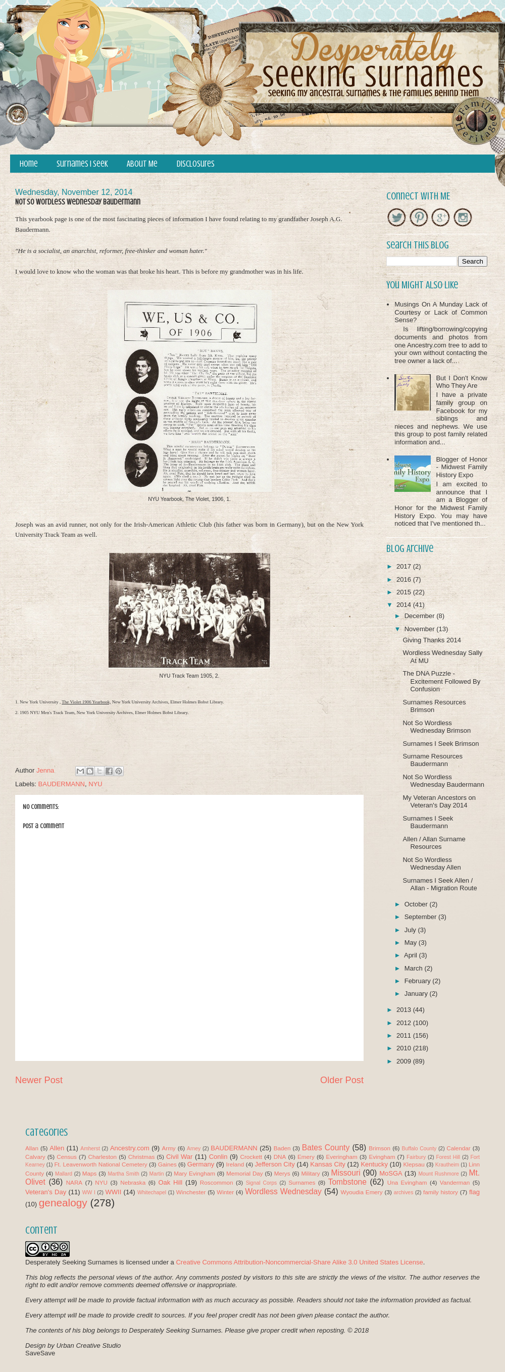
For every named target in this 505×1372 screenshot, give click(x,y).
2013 (404, 1009)
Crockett (251, 1156)
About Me (142, 164)
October (417, 904)
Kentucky (374, 1164)
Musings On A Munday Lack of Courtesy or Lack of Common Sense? (440, 312)
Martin (156, 1174)
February (419, 981)
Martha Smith (123, 1174)
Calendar (458, 1148)
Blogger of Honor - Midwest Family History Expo (461, 467)
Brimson (379, 1148)
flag (474, 1192)
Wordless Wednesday (283, 1191)
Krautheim (447, 1164)
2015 (404, 592)
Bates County (325, 1147)
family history (440, 1192)
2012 (404, 1023)
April (411, 955)
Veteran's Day (45, 1192)
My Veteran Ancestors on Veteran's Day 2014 (439, 801)
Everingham (341, 1156)
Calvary (35, 1156)
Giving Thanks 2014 (431, 640)
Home (29, 164)
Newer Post (39, 1080)
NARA (74, 1182)
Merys (282, 1173)
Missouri (346, 1172)
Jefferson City (274, 1164)
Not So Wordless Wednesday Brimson (436, 727)
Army (168, 1148)
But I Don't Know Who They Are (461, 382)
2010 (404, 1048)
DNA (280, 1156)
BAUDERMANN (61, 784)
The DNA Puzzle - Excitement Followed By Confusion (441, 681)
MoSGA (390, 1173)
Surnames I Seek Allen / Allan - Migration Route (439, 884)
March (415, 968)
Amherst (90, 1148)
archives (404, 1192)
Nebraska (132, 1182)
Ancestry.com (129, 1148)
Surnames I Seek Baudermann (427, 822)
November (421, 629)
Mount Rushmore (438, 1174)
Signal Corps (261, 1183)
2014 (404, 604)
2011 (404, 1035)
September (421, 917)
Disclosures (196, 164)
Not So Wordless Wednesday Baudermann (443, 781)
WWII (114, 1192)
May (412, 942)
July (411, 930)
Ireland (235, 1164)
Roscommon (216, 1182)
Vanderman (455, 1182)
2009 (404, 1061)
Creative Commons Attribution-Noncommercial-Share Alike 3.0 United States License (299, 1262)
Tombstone (347, 1182)
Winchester (191, 1192)
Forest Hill (448, 1157)
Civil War (179, 1156)
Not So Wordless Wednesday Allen (431, 864)
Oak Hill (170, 1182)
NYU (95, 784)
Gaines (167, 1164)
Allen (56, 1148)
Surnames (301, 1182)
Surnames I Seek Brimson (440, 743)
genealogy (63, 1202)
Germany (200, 1164)
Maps (89, 1173)
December (421, 616)
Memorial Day (244, 1173)
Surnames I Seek (82, 164)
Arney (193, 1148)
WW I (88, 1192)
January (417, 993)
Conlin (218, 1156)
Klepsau (414, 1164)
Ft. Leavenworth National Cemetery (100, 1164)
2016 (404, 579)
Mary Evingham (194, 1173)
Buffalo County (418, 1148)
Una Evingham (407, 1182)
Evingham (382, 1156)
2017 (404, 566)
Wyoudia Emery (362, 1192)
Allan (31, 1148)
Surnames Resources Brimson (434, 706)
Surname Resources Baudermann (432, 760)
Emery (306, 1156)
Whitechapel (151, 1192)
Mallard (63, 1174)
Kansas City (327, 1164)
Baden (282, 1148)
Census (67, 1156)
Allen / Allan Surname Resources (433, 843)
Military (310, 1173)
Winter (225, 1192)
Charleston (102, 1156)
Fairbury (416, 1157)
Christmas (141, 1156)
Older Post (342, 1080)
